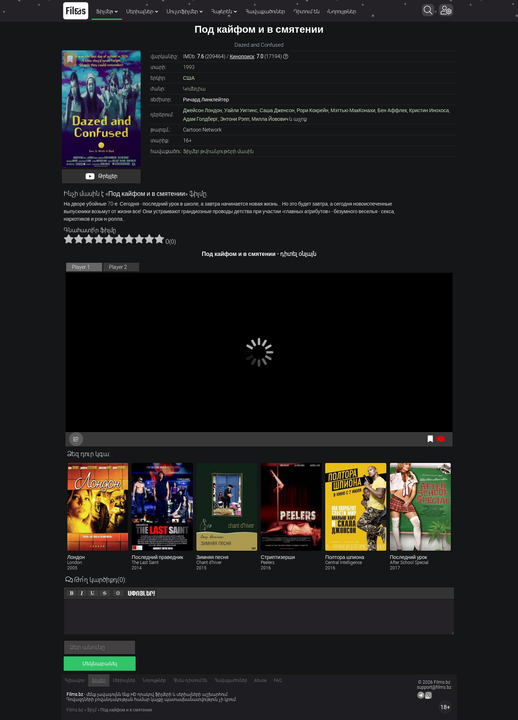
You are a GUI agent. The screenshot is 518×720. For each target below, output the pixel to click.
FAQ (278, 680)
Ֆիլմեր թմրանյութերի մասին (218, 151)
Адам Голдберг (200, 119)
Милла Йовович (269, 119)
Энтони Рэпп (235, 119)
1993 (189, 67)
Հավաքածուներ (265, 11)
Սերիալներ (142, 11)
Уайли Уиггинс (240, 110)
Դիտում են (306, 11)
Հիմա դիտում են (190, 680)
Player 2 (118, 267)
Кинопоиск (242, 56)
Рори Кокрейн (312, 110)
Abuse (260, 680)
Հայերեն (224, 11)
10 (159, 239)
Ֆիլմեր (107, 11)
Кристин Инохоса (429, 110)
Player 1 (81, 267)
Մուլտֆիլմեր (185, 11)
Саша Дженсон (277, 110)
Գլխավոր (75, 680)
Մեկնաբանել (99, 663)
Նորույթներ (342, 11)
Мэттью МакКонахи (353, 110)
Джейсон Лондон (202, 110)
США (189, 78)
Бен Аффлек (392, 110)
